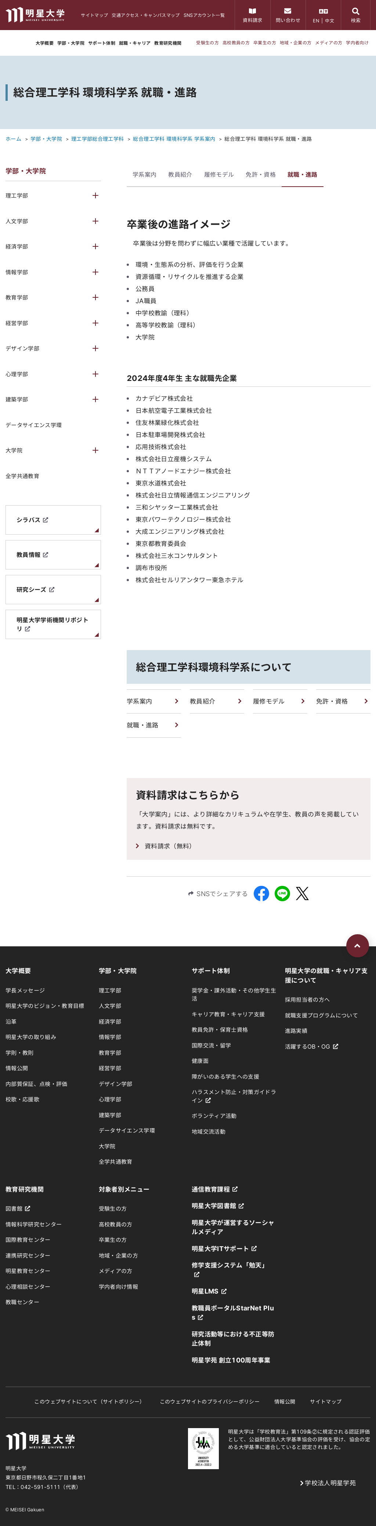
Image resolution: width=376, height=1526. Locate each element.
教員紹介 (180, 174)
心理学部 (17, 374)
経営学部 (17, 323)
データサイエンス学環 (34, 425)
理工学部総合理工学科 (97, 139)
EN (316, 20)
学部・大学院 (46, 139)
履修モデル (219, 174)
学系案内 (144, 174)
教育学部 (17, 297)
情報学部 (17, 272)
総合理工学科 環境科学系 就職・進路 (268, 139)
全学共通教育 (22, 476)
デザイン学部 (22, 348)
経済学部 (17, 246)
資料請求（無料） (170, 846)
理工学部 (17, 195)
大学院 (14, 450)
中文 (329, 20)
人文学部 (17, 221)
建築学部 (17, 399)
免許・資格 (261, 174)
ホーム (13, 139)
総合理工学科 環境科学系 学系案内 (174, 139)
